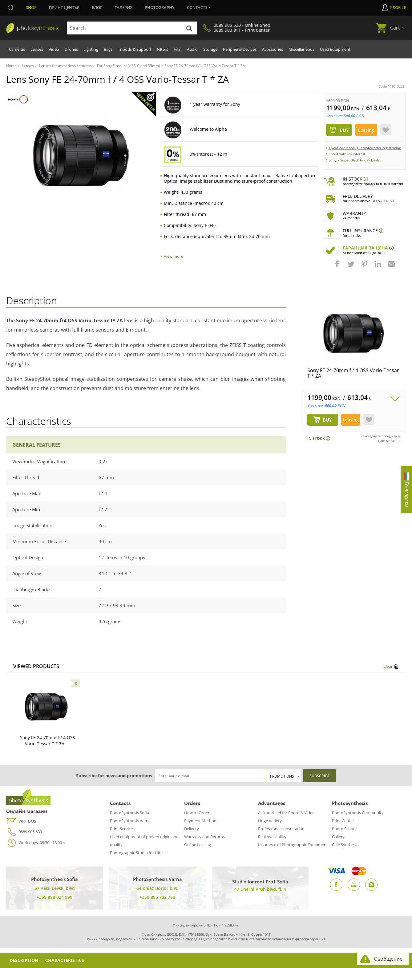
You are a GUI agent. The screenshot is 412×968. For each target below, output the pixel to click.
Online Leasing (197, 844)
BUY (327, 420)
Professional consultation (281, 828)
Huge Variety (270, 820)
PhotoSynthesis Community (358, 812)
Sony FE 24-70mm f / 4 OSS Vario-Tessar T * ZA (353, 373)
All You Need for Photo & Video (286, 812)
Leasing (366, 130)
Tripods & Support (134, 49)
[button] (338, 267)
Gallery (338, 836)
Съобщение (388, 958)
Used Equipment (335, 49)
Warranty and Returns (204, 836)
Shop (31, 7)
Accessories (272, 49)
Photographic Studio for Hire (136, 852)
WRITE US (21, 821)
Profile (398, 7)
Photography (160, 7)
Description (24, 960)
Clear (388, 666)
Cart (395, 27)
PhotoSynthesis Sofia (129, 812)
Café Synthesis (345, 844)
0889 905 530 (24, 832)
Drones (71, 49)
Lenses (36, 49)
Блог (97, 7)
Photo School (344, 828)
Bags (108, 49)
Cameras (17, 49)
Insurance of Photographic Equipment (293, 844)
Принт (64, 7)
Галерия (123, 7)
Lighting (90, 49)
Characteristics (66, 960)
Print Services (122, 828)
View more (173, 256)
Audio (192, 49)
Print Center (343, 820)
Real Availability (272, 836)
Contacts (197, 7)
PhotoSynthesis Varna (130, 820)
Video (54, 49)
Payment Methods (201, 820)
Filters (162, 49)
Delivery (191, 828)
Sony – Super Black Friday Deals (354, 160)
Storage (210, 49)
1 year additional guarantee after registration (365, 147)
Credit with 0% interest (347, 154)
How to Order (196, 812)
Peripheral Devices (239, 49)
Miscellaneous (301, 49)
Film (177, 49)
